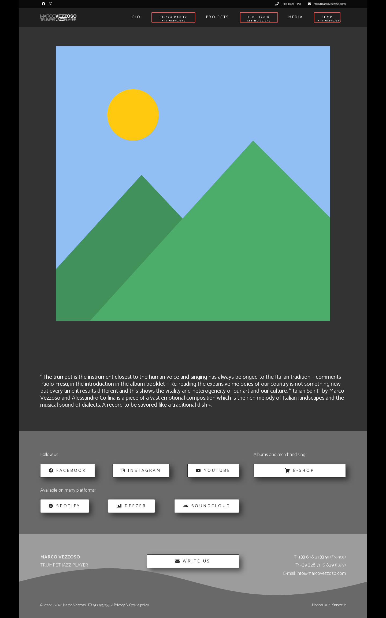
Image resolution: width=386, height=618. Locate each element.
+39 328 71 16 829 (317, 565)
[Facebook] (43, 4)
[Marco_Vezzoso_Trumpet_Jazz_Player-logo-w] (58, 17)
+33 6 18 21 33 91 (313, 557)
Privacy (119, 605)
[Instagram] (50, 4)
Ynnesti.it (339, 605)
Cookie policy (139, 605)
